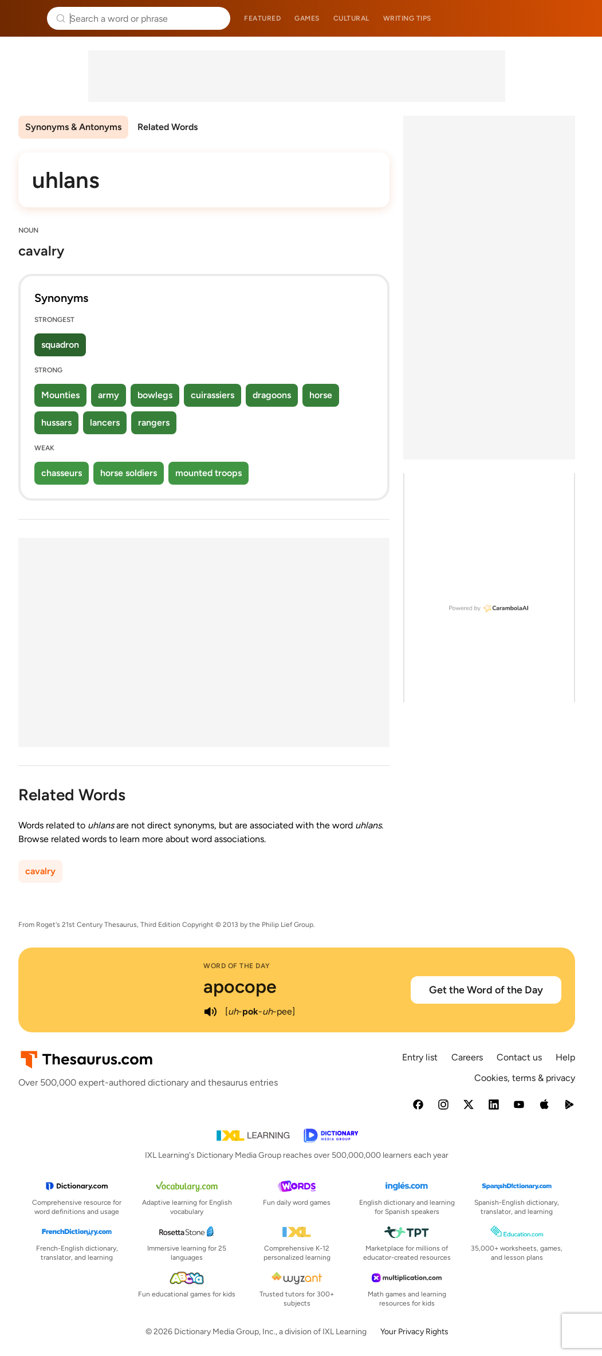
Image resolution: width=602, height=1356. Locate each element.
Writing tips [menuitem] (407, 18)
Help (565, 1057)
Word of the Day (236, 966)
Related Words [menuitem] (167, 126)
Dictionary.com (577, 18)
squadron (60, 344)
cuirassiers (212, 395)
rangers (154, 422)
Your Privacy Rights (414, 1332)
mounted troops (208, 472)
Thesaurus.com (25, 18)
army (108, 395)
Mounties (60, 395)
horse (320, 395)
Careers (467, 1057)
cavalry (40, 871)
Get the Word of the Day (486, 990)
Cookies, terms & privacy (524, 1077)
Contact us (519, 1057)
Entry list (420, 1057)
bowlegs (154, 395)
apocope (240, 986)
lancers (105, 422)
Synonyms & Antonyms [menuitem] (73, 126)
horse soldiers (128, 472)
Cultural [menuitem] (351, 18)
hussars (56, 422)
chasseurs (61, 472)
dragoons (272, 395)
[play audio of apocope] (210, 1012)
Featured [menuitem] (262, 18)
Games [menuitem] (307, 18)
